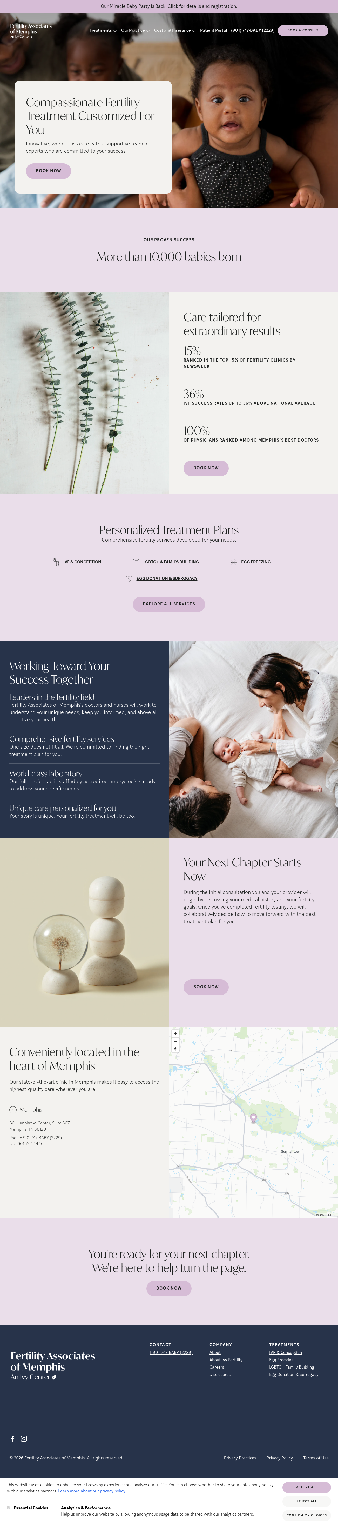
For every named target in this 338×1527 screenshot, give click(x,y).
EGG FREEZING (256, 562)
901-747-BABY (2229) (42, 1138)
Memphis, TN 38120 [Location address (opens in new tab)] (27, 1130)
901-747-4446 (30, 1144)
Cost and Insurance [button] (172, 31)
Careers (216, 1367)
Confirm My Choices (307, 1515)
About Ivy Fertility (225, 1360)
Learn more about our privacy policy (91, 1491)
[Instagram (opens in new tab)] (24, 1439)
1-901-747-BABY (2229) (171, 1353)
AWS (322, 1215)
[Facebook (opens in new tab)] (12, 1439)
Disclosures (220, 1375)
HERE (332, 1215)
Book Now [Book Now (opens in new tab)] (48, 171)
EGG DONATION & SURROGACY (167, 579)
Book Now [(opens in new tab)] (206, 468)
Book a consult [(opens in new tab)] (303, 30)
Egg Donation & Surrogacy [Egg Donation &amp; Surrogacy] (294, 1375)
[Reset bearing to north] (175, 1048)
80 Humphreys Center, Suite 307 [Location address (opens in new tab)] (39, 1123)
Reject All (306, 1501)
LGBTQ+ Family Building (291, 1367)
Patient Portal (213, 31)
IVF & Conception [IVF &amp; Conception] (285, 1353)
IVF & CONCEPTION (82, 562)
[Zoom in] (175, 1033)
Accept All (306, 1487)
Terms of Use (316, 1458)
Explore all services (169, 604)
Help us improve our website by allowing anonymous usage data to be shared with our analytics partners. (157, 1511)
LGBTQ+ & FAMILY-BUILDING (171, 562)
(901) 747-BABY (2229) (253, 31)
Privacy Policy (280, 1458)
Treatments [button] (101, 31)
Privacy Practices (240, 1458)
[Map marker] (253, 1119)
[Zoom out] (175, 1041)
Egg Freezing (281, 1360)
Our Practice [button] (133, 31)
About (215, 1353)
